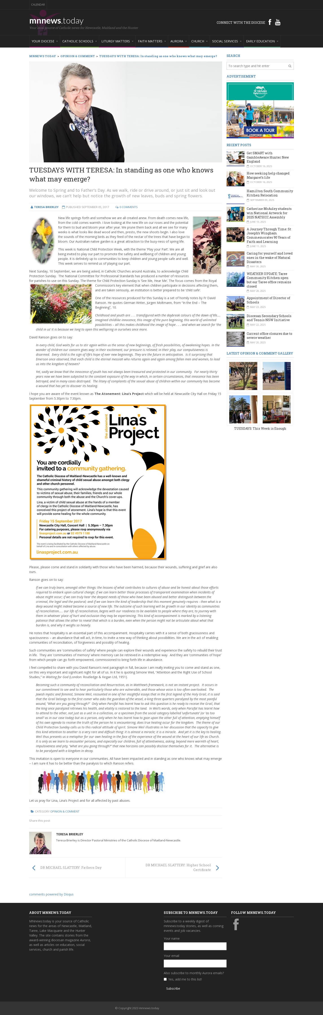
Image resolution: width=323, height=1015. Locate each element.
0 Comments (129, 207)
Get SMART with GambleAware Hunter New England (268, 157)
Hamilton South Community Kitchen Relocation (270, 193)
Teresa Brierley (69, 834)
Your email (171, 956)
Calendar (38, 5)
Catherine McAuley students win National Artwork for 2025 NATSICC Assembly (269, 213)
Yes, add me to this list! (185, 979)
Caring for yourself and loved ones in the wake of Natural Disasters (270, 257)
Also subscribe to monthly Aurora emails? (194, 973)
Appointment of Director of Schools (268, 300)
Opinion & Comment (64, 811)
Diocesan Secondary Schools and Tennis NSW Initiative (269, 318)
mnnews (56, 20)
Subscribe (173, 988)
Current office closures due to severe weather (269, 335)
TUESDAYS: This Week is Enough (260, 428)
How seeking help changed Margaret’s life (268, 175)
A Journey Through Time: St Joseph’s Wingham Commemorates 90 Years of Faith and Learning (269, 235)
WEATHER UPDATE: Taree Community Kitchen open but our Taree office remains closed (269, 280)
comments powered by (51, 894)
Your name (172, 938)
